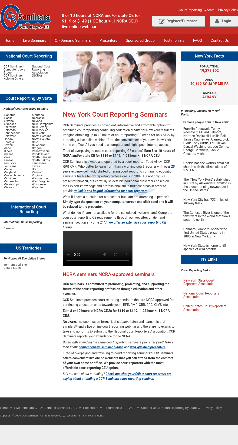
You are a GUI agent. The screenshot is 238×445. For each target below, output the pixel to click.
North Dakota (41, 139)
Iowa (6, 157)
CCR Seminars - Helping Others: (13, 77)
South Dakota (41, 160)
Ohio (35, 142)
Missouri (9, 187)
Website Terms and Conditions (85, 415)
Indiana (8, 154)
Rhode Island (40, 154)
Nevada (37, 121)
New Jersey (39, 127)
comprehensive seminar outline (101, 347)
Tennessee (39, 163)
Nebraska (38, 118)
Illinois (7, 151)
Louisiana (10, 166)
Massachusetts (13, 175)
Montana (38, 115)
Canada (8, 228)
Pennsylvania (41, 151)
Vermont (37, 172)
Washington (40, 178)
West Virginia (41, 181)
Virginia (37, 175)
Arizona (8, 121)
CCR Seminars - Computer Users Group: (14, 69)
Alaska (8, 118)
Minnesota (10, 181)
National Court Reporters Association (201, 295)
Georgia (8, 142)
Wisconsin (39, 184)
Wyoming (38, 187)
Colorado (9, 130)
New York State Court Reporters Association (199, 282)
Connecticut (11, 133)
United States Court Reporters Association (205, 307)
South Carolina (42, 157)
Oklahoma (39, 145)
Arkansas (9, 124)
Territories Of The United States (15, 266)
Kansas (8, 160)
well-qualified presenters (147, 347)
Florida (8, 139)
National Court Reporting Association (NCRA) (41, 71)
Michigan (9, 178)
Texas (36, 166)
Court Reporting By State (196, 10)
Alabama (9, 115)
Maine (7, 169)
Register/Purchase (178, 21)
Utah (35, 169)
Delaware (9, 136)
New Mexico (40, 130)
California (10, 127)
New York (38, 133)
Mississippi (11, 184)
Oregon (37, 148)
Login (223, 21)
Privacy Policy (228, 10)
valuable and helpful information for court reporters (110, 191)
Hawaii (8, 145)
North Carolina (41, 136)
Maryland (9, 172)
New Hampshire (42, 124)
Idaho (7, 148)
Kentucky (9, 163)
